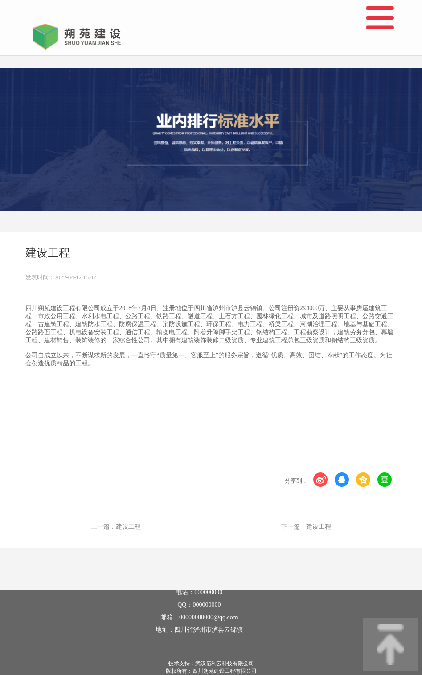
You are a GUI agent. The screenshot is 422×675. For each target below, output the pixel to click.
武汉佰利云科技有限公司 (224, 663)
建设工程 (128, 526)
